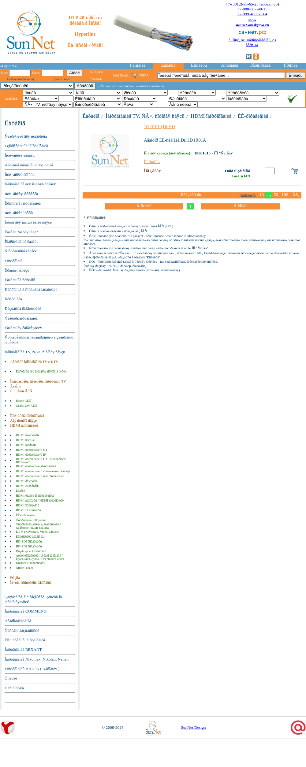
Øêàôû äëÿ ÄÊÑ (26, 405)
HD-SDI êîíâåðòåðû (29, 541)
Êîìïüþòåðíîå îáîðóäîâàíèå (25, 640)
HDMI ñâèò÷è (25, 440)
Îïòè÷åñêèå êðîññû (20, 174)
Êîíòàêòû (199, 65)
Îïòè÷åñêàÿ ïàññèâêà (21, 193)
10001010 (153, 126)
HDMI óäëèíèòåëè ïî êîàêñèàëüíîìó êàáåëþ (43, 471)
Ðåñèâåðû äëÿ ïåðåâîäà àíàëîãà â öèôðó (41, 371)
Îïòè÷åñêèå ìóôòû (19, 212)
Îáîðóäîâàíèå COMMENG (26, 611)
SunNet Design (193, 727)
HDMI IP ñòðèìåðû (28, 510)
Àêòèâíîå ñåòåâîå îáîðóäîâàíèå (29, 165)
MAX (252, 19)
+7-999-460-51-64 (252, 14)
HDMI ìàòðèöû (26, 444)
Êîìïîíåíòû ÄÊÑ (21, 391)
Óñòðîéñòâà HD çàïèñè (31, 520)
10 (261, 194)
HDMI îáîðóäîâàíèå (24, 425)
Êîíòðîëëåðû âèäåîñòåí (30, 536)
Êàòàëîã (168, 65)
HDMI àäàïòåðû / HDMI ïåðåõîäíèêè (40, 500)
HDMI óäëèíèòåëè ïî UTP (32, 449)
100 (285, 194)
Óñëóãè (11, 678)
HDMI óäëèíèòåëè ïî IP (31, 454)
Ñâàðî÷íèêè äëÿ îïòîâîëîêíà (26, 136)
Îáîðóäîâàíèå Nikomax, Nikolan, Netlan (37, 659)
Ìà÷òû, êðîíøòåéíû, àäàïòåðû (30, 582)
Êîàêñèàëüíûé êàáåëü (22, 241)
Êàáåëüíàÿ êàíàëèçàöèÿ (23, 327)
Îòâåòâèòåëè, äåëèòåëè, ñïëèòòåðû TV (38, 381)
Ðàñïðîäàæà (14, 688)
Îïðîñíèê (291, 65)
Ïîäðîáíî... (152, 161)
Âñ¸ (295, 194)
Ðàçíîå (15, 578)
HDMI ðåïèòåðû (26, 481)
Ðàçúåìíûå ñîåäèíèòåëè (23, 308)
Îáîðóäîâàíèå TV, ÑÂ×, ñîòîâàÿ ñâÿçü (35, 352)
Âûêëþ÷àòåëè (25, 567)
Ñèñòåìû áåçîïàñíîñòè (22, 630)
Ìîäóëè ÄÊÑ (24, 400)
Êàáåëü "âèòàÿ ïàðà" (21, 232)
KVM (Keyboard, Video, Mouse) (37, 531)
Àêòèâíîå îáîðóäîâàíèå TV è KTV (34, 362)
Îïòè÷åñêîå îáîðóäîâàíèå (27, 415)
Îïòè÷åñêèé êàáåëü (20, 155)
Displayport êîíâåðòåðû (31, 551)
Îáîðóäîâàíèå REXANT (23, 649)
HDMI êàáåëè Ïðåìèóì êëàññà (35, 495)
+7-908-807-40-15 (252, 9)
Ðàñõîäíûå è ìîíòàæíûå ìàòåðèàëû (31, 289)
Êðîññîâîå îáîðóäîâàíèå (23, 203)
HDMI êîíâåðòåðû (27, 485)
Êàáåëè (20, 490)
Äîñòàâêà (229, 65)
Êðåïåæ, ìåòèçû (17, 270)
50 (276, 194)
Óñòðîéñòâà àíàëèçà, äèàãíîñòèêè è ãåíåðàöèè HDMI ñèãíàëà (38, 526)
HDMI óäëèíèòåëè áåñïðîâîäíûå (36, 466)
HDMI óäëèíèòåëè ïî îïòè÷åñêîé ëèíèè (40, 476)
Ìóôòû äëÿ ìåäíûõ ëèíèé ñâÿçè (28, 222)
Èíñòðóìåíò (14, 260)
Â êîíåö (240, 205)
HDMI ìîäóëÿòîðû (27, 505)
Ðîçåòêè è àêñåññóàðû (30, 563)
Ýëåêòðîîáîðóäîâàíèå (21, 318)
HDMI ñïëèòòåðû (27, 435)
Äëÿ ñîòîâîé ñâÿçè (23, 420)
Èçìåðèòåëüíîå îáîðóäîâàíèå (26, 145)
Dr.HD (169, 126)
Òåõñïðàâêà (260, 65)
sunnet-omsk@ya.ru (252, 25)
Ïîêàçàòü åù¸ (192, 194)
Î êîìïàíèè (138, 65)
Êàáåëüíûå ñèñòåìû (20, 279)
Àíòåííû (15, 386)
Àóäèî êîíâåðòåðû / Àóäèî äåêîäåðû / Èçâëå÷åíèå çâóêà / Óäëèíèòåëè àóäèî (40, 557)
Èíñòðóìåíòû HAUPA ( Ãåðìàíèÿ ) (32, 668)
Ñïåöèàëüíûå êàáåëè (21, 251)
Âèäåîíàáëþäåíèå (18, 620)
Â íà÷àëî (143, 205)
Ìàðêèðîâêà (13, 299)
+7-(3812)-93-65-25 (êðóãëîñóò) (252, 4)
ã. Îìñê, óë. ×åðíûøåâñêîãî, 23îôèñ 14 (252, 42)
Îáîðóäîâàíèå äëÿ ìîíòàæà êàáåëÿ (30, 184)
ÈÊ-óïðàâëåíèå (25, 515)
